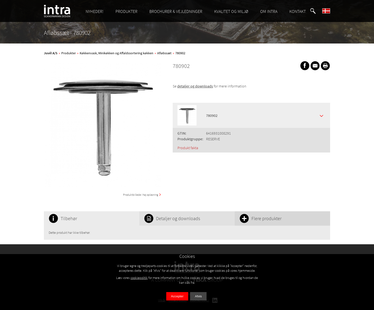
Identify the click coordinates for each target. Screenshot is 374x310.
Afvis (198, 296)
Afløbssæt (164, 53)
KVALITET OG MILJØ (231, 11)
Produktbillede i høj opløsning (140, 194)
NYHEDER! (95, 11)
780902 (180, 53)
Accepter (177, 296)
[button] (313, 11)
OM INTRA (268, 11)
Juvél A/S (50, 53)
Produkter (68, 53)
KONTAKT (297, 11)
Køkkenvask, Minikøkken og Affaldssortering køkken (116, 53)
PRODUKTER (126, 11)
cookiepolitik (139, 278)
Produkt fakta (187, 147)
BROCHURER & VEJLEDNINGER (175, 11)
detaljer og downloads (195, 86)
